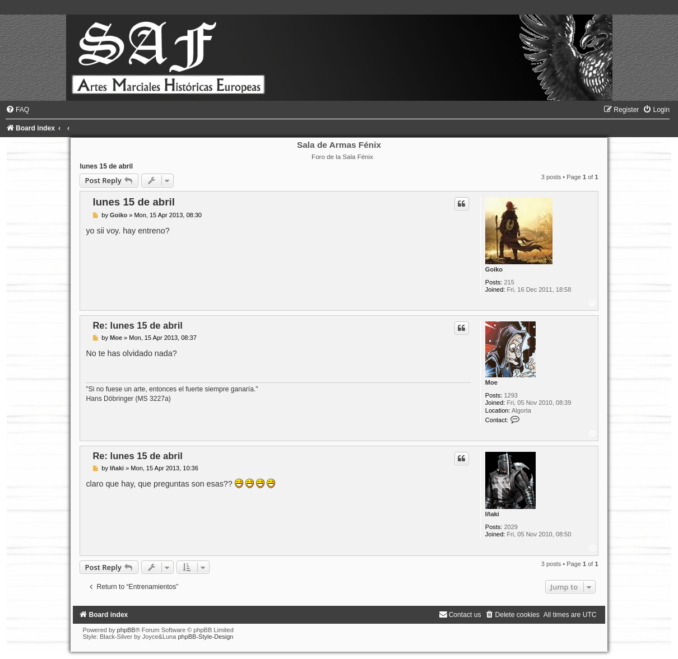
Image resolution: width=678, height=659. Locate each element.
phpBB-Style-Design (205, 636)
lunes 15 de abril (106, 166)
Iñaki (492, 514)
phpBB (126, 630)
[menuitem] (17, 110)
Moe (491, 382)
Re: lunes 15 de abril (137, 325)
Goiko (494, 269)
